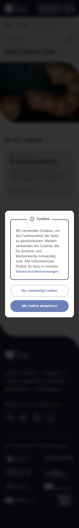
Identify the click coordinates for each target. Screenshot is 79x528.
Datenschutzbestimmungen (37, 271)
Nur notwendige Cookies (39, 291)
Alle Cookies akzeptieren (39, 306)
